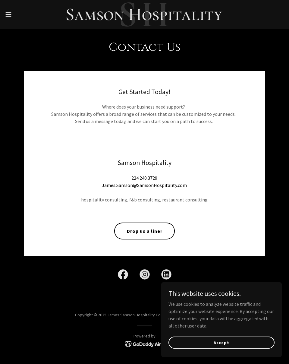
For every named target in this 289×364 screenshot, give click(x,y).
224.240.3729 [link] (144, 178)
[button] (23, 14)
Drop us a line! (144, 231)
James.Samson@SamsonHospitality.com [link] (144, 185)
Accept (221, 342)
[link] (144, 14)
